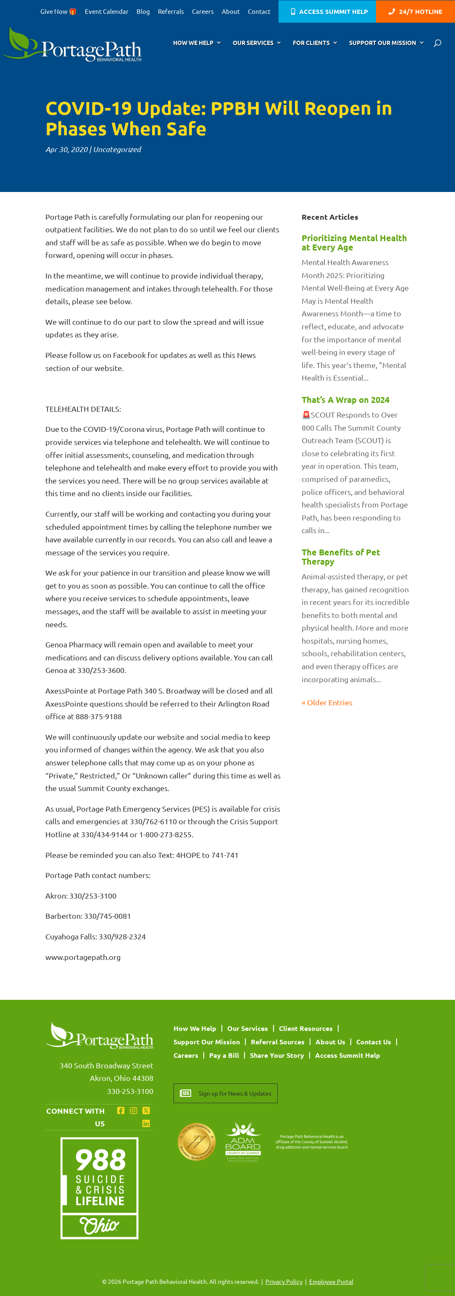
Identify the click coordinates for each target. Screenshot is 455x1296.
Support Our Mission (382, 42)
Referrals (171, 11)
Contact (259, 11)
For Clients (311, 42)
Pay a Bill (224, 1055)
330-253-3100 (130, 1090)
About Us (330, 1041)
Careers (203, 11)
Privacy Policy (284, 1281)
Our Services (253, 42)
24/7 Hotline (420, 12)
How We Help (193, 42)
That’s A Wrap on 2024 (345, 399)
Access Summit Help (333, 12)
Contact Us (373, 1041)
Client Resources (306, 1028)
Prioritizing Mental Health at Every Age (354, 242)
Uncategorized (117, 149)
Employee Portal (331, 1281)
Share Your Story (277, 1055)
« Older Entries (327, 702)
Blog (143, 11)
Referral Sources (278, 1041)
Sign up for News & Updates (235, 1093)
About (231, 11)
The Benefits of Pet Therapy (341, 557)
